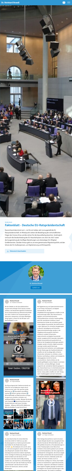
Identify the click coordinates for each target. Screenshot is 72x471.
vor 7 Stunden (13, 302)
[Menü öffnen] (69, 2)
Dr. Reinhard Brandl (36, 283)
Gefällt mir (36, 288)
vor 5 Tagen (12, 435)
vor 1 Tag (44, 302)
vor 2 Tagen (45, 435)
